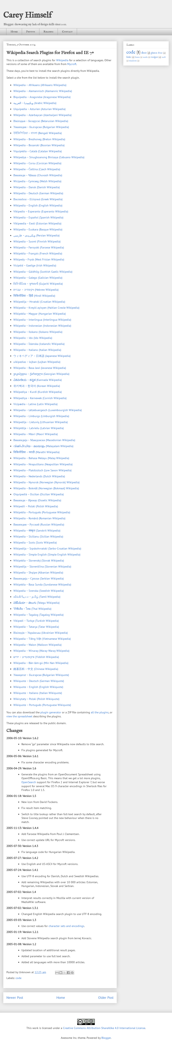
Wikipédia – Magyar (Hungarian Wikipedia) (39, 313)
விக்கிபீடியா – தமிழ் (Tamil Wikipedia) (36, 597)
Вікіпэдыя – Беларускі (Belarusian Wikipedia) (40, 121)
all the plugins (100, 712)
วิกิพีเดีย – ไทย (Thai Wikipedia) (32, 609)
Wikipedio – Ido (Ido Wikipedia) (32, 338)
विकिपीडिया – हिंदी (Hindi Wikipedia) (34, 295)
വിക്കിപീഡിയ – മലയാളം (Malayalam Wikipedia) (43, 446)
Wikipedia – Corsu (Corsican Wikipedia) (37, 163)
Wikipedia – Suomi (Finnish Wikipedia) (37, 241)
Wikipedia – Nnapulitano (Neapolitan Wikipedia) (43, 464)
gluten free (156, 53)
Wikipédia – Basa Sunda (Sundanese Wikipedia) (42, 584)
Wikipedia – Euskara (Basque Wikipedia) (37, 229)
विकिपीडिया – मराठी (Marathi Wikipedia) (36, 452)
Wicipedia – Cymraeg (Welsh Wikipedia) (37, 181)
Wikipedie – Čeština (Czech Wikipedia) (36, 169)
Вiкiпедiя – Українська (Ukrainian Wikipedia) (40, 633)
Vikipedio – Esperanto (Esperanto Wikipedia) (40, 211)
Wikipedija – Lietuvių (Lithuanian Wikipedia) (40, 422)
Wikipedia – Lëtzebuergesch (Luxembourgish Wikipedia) (47, 410)
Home (14, 31)
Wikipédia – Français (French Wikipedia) (37, 253)
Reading (48, 31)
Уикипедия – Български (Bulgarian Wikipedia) (41, 127)
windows (133, 60)
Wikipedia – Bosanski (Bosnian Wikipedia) (39, 145)
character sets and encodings (66, 926)
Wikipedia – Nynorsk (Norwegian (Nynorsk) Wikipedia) (46, 482)
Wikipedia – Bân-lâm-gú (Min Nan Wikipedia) (40, 663)
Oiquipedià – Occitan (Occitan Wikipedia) (38, 494)
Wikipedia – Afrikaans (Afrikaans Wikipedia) (39, 85)
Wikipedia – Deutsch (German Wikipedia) (38, 193)
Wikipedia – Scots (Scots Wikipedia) (35, 542)
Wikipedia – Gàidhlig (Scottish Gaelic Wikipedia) (42, 271)
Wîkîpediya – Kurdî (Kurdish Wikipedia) (37, 392)
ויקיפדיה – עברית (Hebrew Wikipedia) (36, 289)
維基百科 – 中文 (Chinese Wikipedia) (35, 669)
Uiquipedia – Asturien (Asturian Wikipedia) (39, 109)
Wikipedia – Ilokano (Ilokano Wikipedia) (37, 332)
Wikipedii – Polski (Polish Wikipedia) (35, 506)
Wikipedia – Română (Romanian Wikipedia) (39, 518)
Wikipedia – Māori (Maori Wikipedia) (35, 434)
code (18, 978)
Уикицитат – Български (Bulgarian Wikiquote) (41, 675)
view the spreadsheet (19, 716)
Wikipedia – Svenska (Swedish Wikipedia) (38, 591)
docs (144, 53)
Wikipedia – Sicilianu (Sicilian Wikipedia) (38, 536)
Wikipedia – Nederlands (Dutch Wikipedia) (39, 476)
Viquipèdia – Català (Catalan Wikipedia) (37, 151)
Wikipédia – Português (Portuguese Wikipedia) (41, 512)
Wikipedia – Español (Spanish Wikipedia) (38, 217)
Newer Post (14, 997)
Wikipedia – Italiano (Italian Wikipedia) (37, 350)
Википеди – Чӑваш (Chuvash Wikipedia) (37, 175)
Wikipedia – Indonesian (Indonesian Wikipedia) (42, 325)
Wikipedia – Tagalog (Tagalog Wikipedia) (38, 615)
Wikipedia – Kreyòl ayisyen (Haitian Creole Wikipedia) (46, 307)
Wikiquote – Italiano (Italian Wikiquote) (37, 693)
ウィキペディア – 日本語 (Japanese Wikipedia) (42, 356)
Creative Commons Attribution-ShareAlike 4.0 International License (104, 1028)
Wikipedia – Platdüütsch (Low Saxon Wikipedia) (42, 470)
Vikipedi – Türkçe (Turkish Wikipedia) (36, 621)
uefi (164, 57)
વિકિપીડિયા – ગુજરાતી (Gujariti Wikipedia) (38, 283)
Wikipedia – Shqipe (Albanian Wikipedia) (38, 572)
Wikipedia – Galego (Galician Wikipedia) (37, 277)
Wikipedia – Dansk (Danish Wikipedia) (36, 187)
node (145, 57)
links (128, 57)
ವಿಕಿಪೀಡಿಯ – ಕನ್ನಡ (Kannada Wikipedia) (37, 380)
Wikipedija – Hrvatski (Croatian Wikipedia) (39, 301)
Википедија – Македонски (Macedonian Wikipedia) (44, 440)
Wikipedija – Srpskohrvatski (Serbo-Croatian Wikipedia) (47, 548)
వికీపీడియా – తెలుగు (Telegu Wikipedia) (36, 603)
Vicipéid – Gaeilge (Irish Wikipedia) (34, 265)
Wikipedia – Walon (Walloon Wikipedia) (37, 645)
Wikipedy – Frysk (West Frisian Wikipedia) (38, 259)
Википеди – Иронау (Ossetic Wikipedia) (37, 500)
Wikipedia (62, 60)
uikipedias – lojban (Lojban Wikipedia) (36, 362)
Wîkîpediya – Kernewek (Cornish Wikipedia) (40, 398)
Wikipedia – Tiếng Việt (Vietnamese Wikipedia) (42, 639)
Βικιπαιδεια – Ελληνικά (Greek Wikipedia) (38, 199)
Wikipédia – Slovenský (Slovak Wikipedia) (38, 560)
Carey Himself (27, 15)
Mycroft (71, 64)
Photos (30, 31)
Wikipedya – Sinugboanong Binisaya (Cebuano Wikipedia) (48, 157)
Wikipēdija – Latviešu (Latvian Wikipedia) (38, 428)
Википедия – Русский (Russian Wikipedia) (38, 524)
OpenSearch (28, 782)
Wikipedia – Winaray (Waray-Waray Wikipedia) (41, 651)
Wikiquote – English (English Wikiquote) (38, 687)
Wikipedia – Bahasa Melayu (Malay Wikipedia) (41, 458)
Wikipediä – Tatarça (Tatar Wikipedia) (36, 627)
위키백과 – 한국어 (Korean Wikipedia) (36, 386)
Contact (67, 31)
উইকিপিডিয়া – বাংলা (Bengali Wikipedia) (37, 133)
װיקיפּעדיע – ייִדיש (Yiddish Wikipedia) (36, 657)
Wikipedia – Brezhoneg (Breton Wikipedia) (39, 139)
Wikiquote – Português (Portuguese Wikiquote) (42, 705)
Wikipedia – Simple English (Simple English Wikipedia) (46, 554)
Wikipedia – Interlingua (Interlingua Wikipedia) (42, 319)
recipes (154, 57)
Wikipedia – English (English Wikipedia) (37, 205)
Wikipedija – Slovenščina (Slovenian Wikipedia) (42, 566)
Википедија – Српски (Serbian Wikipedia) (38, 578)
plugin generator (50, 712)
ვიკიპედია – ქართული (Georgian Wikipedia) (41, 374)
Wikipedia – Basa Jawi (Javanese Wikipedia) (39, 368)
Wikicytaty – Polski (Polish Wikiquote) (36, 699)
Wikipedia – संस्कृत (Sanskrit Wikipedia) (36, 530)
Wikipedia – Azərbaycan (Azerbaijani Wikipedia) (42, 115)
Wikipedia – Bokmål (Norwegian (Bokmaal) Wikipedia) (46, 488)
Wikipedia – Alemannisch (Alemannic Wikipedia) (42, 91)
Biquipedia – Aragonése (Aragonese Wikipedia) (42, 97)
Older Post (106, 997)
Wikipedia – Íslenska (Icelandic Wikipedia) (39, 344)
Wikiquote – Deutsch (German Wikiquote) (38, 681)
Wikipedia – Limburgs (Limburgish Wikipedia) (41, 416)
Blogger (106, 1038)
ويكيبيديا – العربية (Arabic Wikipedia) (34, 103)
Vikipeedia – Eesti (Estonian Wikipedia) (37, 223)
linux (137, 57)
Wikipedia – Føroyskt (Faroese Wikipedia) (38, 247)
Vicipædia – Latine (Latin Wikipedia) (35, 404)
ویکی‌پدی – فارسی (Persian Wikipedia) (36, 235)
